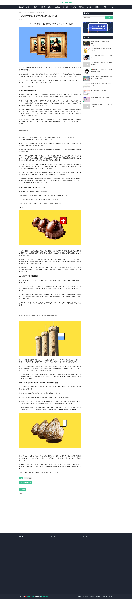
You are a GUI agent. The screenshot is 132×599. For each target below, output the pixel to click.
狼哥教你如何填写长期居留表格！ (99, 90)
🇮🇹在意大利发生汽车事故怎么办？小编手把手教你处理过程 (101, 70)
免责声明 (85, 596)
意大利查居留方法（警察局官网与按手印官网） (101, 84)
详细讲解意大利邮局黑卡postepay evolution (100, 42)
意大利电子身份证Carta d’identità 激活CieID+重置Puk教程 (101, 77)
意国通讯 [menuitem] (97, 7)
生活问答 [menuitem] (36, 7)
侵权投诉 (105, 596)
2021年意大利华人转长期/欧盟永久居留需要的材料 (101, 63)
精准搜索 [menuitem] (21, 7)
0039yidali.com (66, 2)
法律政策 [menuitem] (89, 7)
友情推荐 (92, 596)
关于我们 (79, 596)
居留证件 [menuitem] (65, 7)
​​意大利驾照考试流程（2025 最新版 (100, 97)
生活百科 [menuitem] (28, 7)
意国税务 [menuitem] (57, 7)
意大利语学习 (25, 12)
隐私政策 (98, 596)
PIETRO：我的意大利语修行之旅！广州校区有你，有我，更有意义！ (50, 24)
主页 (20, 12)
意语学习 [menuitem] (50, 7)
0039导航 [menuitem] (104, 7)
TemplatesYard (31, 596)
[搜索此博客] (94, 17)
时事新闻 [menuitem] (73, 7)
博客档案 (111, 596)
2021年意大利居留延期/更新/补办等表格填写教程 (102, 49)
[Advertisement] (52, 568)
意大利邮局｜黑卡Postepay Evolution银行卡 (102, 56)
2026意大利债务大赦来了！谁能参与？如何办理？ (101, 105)
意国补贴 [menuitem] (81, 7)
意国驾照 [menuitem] (43, 7)
